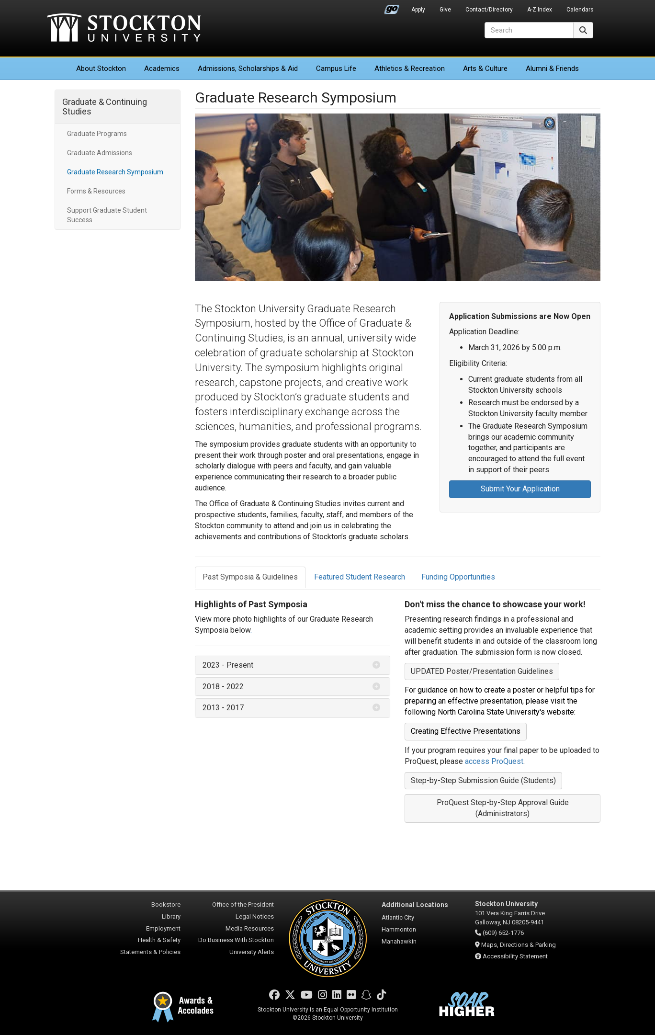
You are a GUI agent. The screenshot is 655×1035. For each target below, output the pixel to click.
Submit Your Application (520, 488)
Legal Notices (255, 916)
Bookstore (166, 904)
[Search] (529, 30)
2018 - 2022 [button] (223, 686)
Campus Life (336, 68)
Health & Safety (159, 940)
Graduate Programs (97, 133)
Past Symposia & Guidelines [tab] (250, 576)
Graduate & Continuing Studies (104, 106)
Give (445, 9)
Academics (162, 68)
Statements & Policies (150, 951)
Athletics (409, 68)
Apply (418, 9)
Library (171, 916)
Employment (163, 928)
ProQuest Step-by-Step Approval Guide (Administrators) (503, 808)
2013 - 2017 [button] (223, 707)
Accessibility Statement (515, 956)
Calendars (579, 9)
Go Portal (391, 7)
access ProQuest (494, 761)
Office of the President (243, 904)
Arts (485, 68)
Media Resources (250, 928)
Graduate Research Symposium (115, 172)
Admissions (248, 68)
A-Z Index (539, 9)
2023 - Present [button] (228, 665)
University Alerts (251, 951)
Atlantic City (398, 917)
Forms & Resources (96, 191)
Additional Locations (415, 905)
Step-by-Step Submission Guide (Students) (483, 780)
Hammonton (399, 929)
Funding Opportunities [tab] (458, 576)
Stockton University (124, 28)
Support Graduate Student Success (107, 215)
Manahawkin (399, 941)
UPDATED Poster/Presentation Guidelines (482, 671)
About (101, 68)
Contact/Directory (489, 9)
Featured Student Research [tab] (359, 576)
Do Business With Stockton (236, 940)
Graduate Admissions (99, 153)
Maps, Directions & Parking (518, 944)
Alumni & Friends (552, 68)
